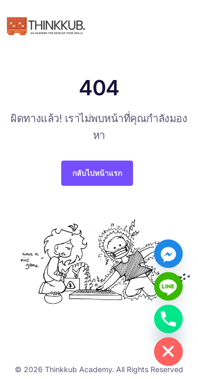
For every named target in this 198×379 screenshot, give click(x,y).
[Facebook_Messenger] (168, 254)
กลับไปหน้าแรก (97, 172)
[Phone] (168, 319)
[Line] (168, 286)
